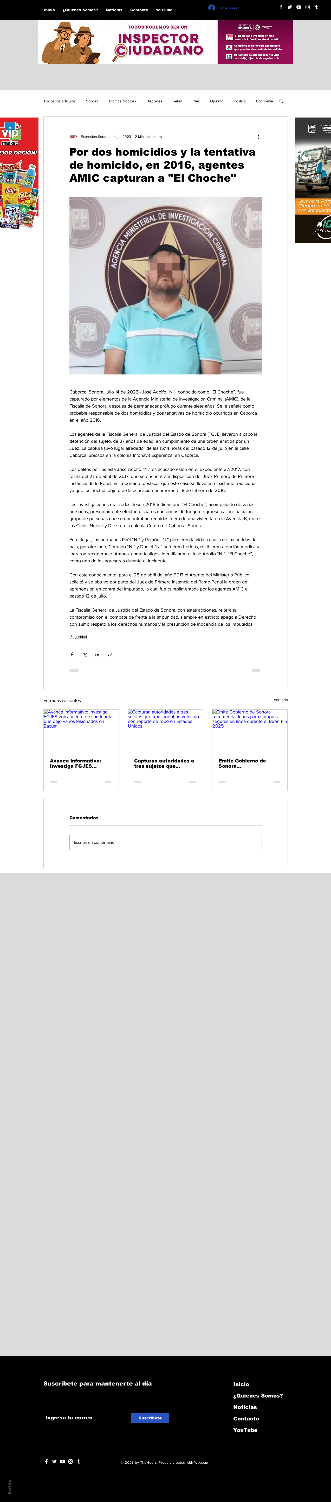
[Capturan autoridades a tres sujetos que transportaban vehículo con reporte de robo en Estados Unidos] (165, 731)
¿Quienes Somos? (258, 1396)
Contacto (246, 1418)
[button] (281, 101)
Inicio (241, 1384)
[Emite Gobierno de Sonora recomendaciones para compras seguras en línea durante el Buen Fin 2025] (250, 731)
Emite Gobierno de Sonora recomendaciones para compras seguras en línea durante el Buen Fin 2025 (248, 763)
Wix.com (201, 1462)
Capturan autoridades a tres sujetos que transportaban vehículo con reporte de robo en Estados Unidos (164, 763)
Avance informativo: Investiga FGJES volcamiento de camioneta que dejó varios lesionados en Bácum (76, 763)
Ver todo (281, 700)
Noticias (245, 1407)
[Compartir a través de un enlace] (110, 654)
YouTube (245, 1430)
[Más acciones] (259, 136)
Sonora (92, 101)
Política (240, 101)
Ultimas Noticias (122, 101)
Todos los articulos (59, 101)
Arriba (10, 1487)
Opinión (216, 101)
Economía (264, 101)
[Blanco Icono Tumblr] (316, 7)
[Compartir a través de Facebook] (71, 654)
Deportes (154, 101)
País (196, 101)
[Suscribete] (150, 1418)
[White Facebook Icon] (46, 1461)
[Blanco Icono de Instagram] (307, 7)
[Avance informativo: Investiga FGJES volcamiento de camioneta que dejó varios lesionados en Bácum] (81, 731)
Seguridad (78, 637)
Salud (177, 101)
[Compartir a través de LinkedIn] (97, 654)
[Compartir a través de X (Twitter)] (84, 654)
